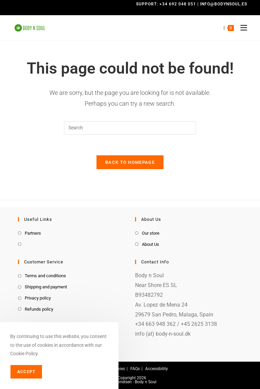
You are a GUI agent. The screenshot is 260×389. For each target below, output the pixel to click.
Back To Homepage (130, 162)
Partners (33, 233)
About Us (150, 244)
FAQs (135, 368)
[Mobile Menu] (241, 27)
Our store (150, 233)
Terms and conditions (45, 275)
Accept (26, 371)
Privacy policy (38, 298)
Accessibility (156, 368)
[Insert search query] (130, 128)
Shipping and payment (46, 286)
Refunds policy (39, 309)
